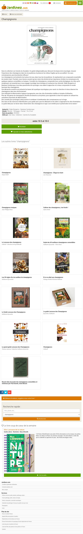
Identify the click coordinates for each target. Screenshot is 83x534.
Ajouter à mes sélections (60, 127)
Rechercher (41, 414)
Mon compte (5, 484)
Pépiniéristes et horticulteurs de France (11, 514)
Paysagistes (5, 500)
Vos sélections (45, 3)
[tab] (15, 137)
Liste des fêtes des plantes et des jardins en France (13, 521)
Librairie (4, 524)
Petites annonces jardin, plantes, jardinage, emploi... (13, 490)
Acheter (21, 127)
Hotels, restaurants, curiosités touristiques (11, 495)
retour (4, 14)
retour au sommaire (16, 14)
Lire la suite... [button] (42, 470)
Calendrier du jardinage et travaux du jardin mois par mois (15, 498)
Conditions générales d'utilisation (9, 479)
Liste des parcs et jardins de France (10, 519)
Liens (3, 503)
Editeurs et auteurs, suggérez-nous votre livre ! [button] (19, 393)
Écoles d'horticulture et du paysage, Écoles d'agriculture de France (17, 516)
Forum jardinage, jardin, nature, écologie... (11, 493)
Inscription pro (70, 3)
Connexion (57, 3)
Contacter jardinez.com (7, 482)
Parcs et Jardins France (7, 509)
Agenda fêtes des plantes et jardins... (10, 511)
